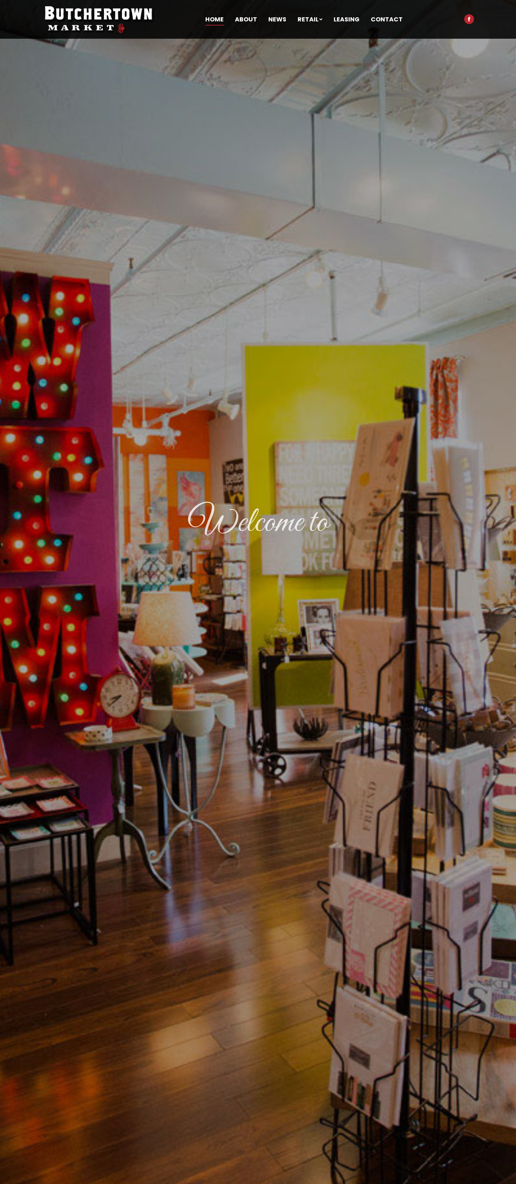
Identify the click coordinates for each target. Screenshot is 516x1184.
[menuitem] (214, 19)
